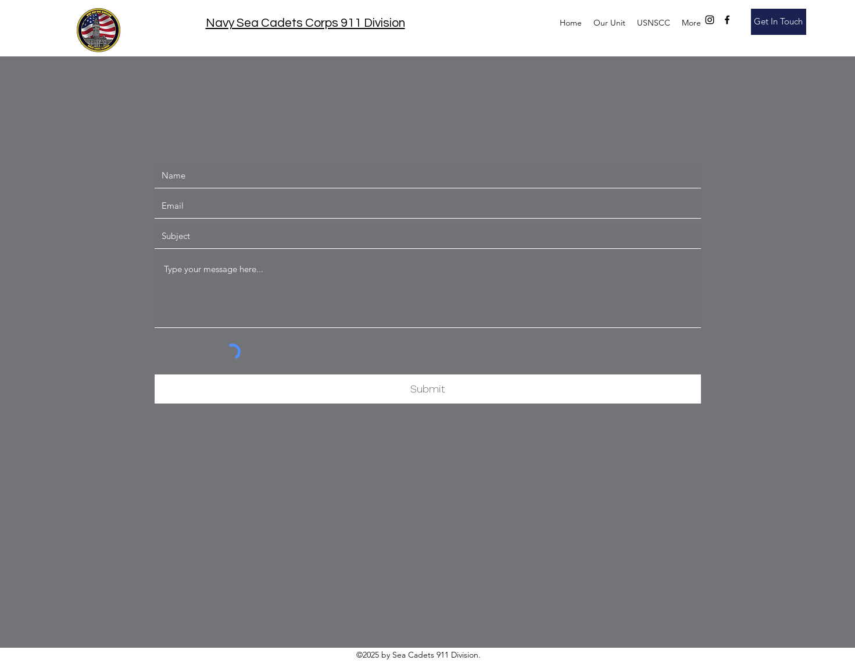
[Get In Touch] (778, 22)
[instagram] (710, 20)
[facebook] (727, 20)
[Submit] (428, 389)
